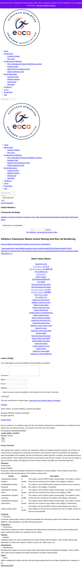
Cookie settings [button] (6, 435)
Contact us (8, 87)
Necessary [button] (4, 465)
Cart (5, 95)
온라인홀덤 (41, 282)
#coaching (19, 217)
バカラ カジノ (41, 274)
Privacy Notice (6, 422)
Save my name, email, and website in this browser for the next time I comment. (31, 394)
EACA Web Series (10, 74)
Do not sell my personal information (13, 432)
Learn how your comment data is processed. (45, 402)
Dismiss (52, 5)
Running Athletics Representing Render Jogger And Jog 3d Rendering (26, 244)
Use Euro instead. (43, 5)
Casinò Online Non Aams (41, 341)
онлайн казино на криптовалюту (41, 313)
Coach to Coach (13, 77)
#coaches (11, 217)
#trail (71, 217)
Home (6, 51)
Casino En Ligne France (41, 300)
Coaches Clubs (12, 66)
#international (45, 217)
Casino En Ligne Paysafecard (41, 354)
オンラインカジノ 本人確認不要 (41, 269)
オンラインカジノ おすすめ (41, 289)
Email (3, 386)
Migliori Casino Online (41, 315)
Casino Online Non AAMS (41, 318)
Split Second (11, 82)
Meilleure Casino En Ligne (41, 302)
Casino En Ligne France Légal (41, 325)
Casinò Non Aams (41, 343)
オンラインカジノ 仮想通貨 (41, 292)
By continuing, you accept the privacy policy (42, 232)
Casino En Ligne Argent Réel (41, 331)
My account (8, 92)
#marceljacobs (55, 217)
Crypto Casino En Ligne (41, 346)
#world (75, 217)
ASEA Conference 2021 (15, 71)
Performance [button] (5, 526)
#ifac (38, 217)
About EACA (8, 54)
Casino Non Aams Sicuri (41, 323)
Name (3, 381)
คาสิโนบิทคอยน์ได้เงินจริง (41, 279)
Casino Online (41, 348)
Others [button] (3, 557)
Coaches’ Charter (13, 56)
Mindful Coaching (13, 79)
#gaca (33, 217)
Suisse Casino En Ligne (41, 307)
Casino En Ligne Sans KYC (41, 320)
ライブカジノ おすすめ (41, 266)
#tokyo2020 (65, 217)
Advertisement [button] (6, 547)
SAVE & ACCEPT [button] (7, 567)
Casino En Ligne (41, 264)
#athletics (4, 217)
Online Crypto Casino (41, 305)
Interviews (10, 84)
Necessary (6, 467)
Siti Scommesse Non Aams (41, 284)
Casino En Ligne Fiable (41, 351)
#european (27, 217)
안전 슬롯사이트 (41, 297)
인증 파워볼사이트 (41, 271)
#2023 (3, 220)
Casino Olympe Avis (41, 310)
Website (4, 390)
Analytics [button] (4, 537)
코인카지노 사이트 (41, 295)
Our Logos (11, 59)
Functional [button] (4, 516)
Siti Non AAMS (41, 333)
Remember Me (8, 198)
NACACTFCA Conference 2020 (18, 69)
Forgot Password (7, 203)
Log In (6, 89)
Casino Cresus (41, 277)
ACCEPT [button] (16, 435)
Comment (5, 377)
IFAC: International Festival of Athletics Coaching (24, 64)
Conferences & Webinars (13, 61)
